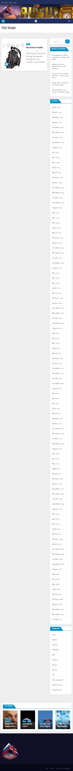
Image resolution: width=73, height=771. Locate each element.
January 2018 (57, 604)
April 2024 (56, 228)
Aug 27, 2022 (31, 51)
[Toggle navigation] (36, 21)
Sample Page (67, 768)
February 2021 (57, 418)
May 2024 (56, 223)
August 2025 (57, 147)
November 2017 (58, 614)
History (55, 645)
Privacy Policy (59, 768)
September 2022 (58, 323)
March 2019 (56, 534)
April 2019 (56, 529)
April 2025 (56, 167)
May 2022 (56, 343)
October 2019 (57, 499)
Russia (54, 665)
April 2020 (56, 469)
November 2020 (58, 433)
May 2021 (55, 403)
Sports (54, 670)
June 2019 (55, 519)
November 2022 (58, 313)
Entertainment (57, 90)
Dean (38, 51)
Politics (55, 660)
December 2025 (58, 127)
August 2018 (57, 569)
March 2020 (56, 474)
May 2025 (55, 162)
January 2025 (57, 182)
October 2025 (57, 137)
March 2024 (56, 233)
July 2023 (55, 273)
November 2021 (58, 373)
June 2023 (55, 278)
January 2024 (57, 243)
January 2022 (57, 363)
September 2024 (58, 202)
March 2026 (56, 112)
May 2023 (55, 283)
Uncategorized (57, 680)
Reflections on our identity (59, 67)
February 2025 (57, 177)
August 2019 (57, 509)
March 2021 (56, 413)
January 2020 (57, 484)
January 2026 (57, 122)
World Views (57, 690)
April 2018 (56, 589)
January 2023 (57, 303)
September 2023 (58, 263)
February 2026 (57, 117)
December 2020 (58, 428)
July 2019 (55, 514)
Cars (54, 635)
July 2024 (55, 213)
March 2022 (56, 353)
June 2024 (56, 218)
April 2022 (56, 348)
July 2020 (55, 454)
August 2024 (57, 208)
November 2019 (58, 494)
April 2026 (56, 107)
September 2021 (58, 383)
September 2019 (58, 504)
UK (53, 675)
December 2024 (58, 187)
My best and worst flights (45, 725)
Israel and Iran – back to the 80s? (60, 75)
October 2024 (57, 197)
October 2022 (57, 318)
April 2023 (56, 288)
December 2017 (58, 609)
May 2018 (55, 584)
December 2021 (58, 368)
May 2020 (56, 464)
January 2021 (57, 423)
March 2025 (56, 172)
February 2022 (57, 358)
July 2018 (55, 574)
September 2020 (58, 443)
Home (47, 768)
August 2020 (57, 449)
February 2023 (57, 298)
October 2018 (57, 559)
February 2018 (57, 599)
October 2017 (57, 619)
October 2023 (57, 258)
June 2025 (55, 157)
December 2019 (58, 489)
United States (57, 685)
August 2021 (57, 388)
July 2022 (55, 333)
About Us (52, 768)
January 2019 (57, 544)
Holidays (55, 650)
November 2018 (58, 554)
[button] (69, 21)
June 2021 (55, 398)
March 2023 (56, 293)
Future (28, 44)
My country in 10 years (34, 47)
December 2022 (58, 308)
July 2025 (55, 152)
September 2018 (58, 564)
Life (53, 655)
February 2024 (57, 238)
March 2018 (56, 594)
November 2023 (58, 253)
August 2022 (57, 328)
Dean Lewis (56, 73)
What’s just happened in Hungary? (10, 726)
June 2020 (56, 459)
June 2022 (56, 338)
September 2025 (58, 142)
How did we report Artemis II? (27, 726)
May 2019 (55, 524)
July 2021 (55, 393)
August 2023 (57, 268)
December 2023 (58, 248)
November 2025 (58, 132)
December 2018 (58, 549)
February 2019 (57, 539)
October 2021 (57, 378)
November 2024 (58, 192)
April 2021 (56, 408)
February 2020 (57, 479)
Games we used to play (60, 84)
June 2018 (55, 579)
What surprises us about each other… (61, 57)
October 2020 (57, 438)
